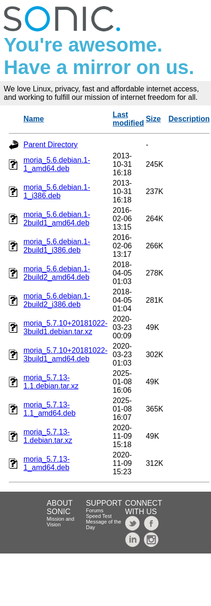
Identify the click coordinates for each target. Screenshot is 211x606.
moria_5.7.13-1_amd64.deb (46, 463)
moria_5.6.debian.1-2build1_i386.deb (56, 246)
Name (33, 119)
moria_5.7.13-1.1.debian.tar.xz (50, 382)
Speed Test (99, 516)
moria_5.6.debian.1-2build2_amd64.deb (56, 273)
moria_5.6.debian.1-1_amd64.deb (56, 164)
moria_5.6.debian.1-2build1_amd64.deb (56, 218)
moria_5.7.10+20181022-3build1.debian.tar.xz (65, 327)
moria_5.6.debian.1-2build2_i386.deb (56, 300)
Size (153, 119)
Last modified (128, 119)
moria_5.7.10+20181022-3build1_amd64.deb (65, 354)
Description (189, 119)
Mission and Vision (61, 521)
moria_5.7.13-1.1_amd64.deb (49, 409)
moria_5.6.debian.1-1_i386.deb (56, 191)
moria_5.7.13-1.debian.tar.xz (47, 436)
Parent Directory (50, 145)
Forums (94, 510)
